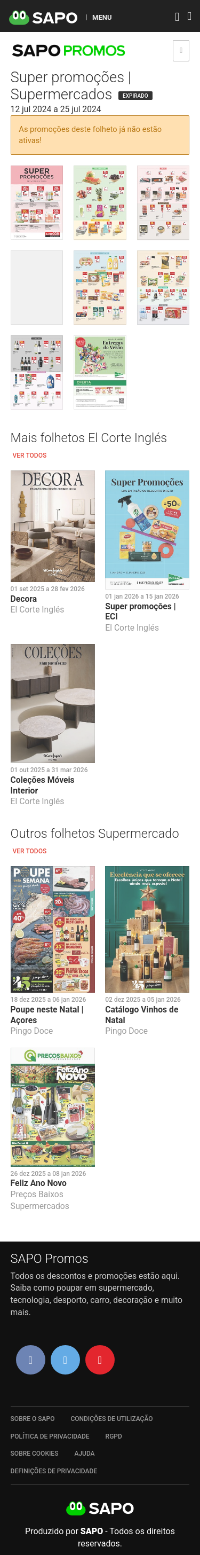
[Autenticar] (177, 18)
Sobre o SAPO (33, 1419)
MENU (101, 17)
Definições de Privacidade (54, 1471)
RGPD (114, 1436)
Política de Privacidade (50, 1436)
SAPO (100, 1509)
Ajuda (84, 1453)
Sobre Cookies (35, 1453)
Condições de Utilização (111, 1419)
